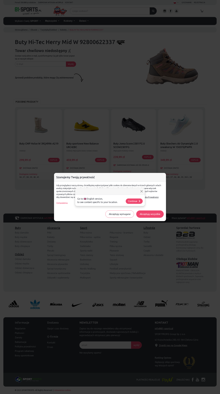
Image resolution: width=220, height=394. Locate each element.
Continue (134, 201)
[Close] (141, 191)
